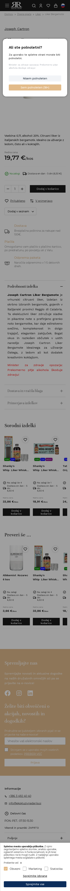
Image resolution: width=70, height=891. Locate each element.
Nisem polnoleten (35, 78)
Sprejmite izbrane (35, 876)
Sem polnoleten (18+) (35, 87)
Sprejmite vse (35, 884)
